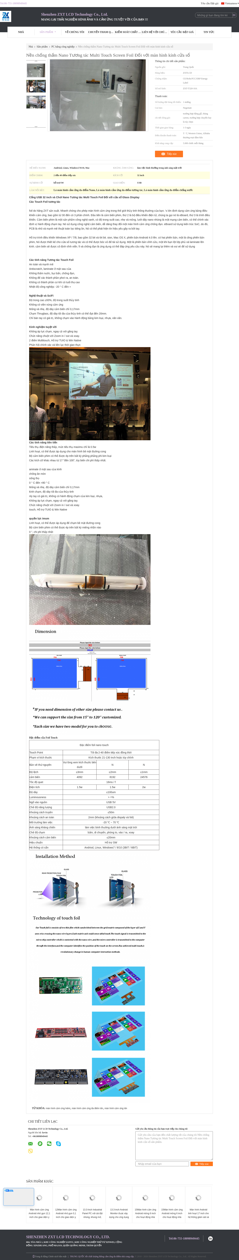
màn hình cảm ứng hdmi (58, 1108)
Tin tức (209, 32)
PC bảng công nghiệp (63, 46)
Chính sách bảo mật (57, 1256)
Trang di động (40, 1256)
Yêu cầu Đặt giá (209, 3)
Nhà (21, 32)
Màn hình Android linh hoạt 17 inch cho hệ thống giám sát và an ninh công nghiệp (198, 1215)
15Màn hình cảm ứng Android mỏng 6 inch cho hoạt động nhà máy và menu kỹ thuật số (145, 1217)
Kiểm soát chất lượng (128, 32)
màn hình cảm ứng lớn (116, 1108)
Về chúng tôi (74, 32)
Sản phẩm (48, 32)
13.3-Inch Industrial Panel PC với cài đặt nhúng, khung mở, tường (92, 1215)
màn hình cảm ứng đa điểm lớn (87, 1108)
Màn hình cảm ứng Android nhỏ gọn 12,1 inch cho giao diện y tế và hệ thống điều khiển (39, 1217)
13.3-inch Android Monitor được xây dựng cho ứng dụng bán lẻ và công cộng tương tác (119, 1217)
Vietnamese (232, 3)
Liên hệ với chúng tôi (155, 32)
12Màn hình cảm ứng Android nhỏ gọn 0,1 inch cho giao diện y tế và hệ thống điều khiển (66, 1217)
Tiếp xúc (172, 153)
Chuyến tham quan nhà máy (101, 32)
